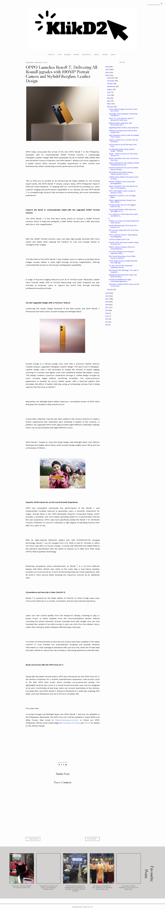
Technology (86, 54)
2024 (107, 72)
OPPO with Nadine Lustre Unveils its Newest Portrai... (122, 192)
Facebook (67, 723)
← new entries (33, 839)
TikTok (87, 723)
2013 (107, 319)
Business (67, 54)
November (111, 81)
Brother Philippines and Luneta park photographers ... (122, 182)
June (109, 95)
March (109, 104)
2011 (107, 325)
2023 (107, 75)
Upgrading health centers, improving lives (124, 128)
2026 (107, 67)
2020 (107, 299)
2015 (107, 313)
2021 (107, 296)
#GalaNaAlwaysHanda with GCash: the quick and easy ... (123, 276)
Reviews (76, 54)
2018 (107, 305)
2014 (107, 316)
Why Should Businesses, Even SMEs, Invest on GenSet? (122, 257)
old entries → (92, 839)
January (110, 289)
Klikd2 (74, 907)
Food (59, 54)
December (111, 78)
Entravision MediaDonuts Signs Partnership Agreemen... (120, 280)
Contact (105, 54)
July (108, 92)
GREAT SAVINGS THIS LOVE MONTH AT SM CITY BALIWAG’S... (123, 187)
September (111, 86)
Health (96, 54)
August (110, 89)
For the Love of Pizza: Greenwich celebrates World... (121, 266)
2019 (107, 302)
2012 (107, 322)
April (109, 101)
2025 (107, 69)
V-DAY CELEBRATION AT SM (119, 239)
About (113, 54)
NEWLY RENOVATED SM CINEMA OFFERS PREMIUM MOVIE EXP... (124, 164)
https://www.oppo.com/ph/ (67, 720)
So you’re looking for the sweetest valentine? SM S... (121, 252)
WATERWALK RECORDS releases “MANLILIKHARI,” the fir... (121, 173)
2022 (107, 293)
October (110, 84)
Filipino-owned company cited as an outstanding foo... (122, 248)
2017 (107, 307)
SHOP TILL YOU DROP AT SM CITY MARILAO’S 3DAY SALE (121, 119)
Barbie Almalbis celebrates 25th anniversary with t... (120, 124)
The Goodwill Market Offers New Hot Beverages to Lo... (122, 210)
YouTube (75, 723)
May (108, 98)
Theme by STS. (88, 907)
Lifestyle (51, 54)
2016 (107, 310)
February (110, 107)
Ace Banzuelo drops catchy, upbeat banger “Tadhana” (121, 150)
